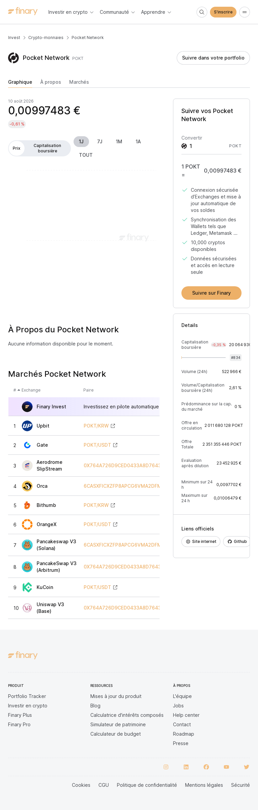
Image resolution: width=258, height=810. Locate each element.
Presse (180, 743)
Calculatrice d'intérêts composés (127, 715)
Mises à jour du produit (115, 696)
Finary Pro (19, 724)
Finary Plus (20, 715)
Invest (14, 37)
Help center (186, 715)
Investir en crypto (27, 705)
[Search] (202, 12)
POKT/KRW (96, 426)
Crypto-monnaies (45, 37)
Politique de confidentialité (147, 785)
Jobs (178, 705)
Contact (182, 724)
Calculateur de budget (115, 734)
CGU (103, 785)
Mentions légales (204, 785)
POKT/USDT (97, 445)
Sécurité (240, 785)
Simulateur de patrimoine (118, 724)
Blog (95, 705)
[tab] (20, 83)
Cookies (81, 785)
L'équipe (182, 696)
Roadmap (183, 734)
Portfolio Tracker (27, 696)
